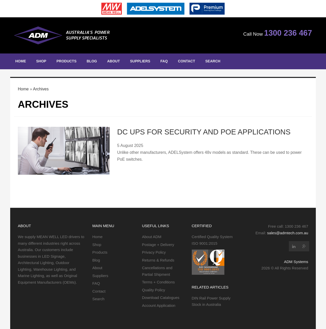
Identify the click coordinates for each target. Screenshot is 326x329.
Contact (186, 61)
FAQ (164, 61)
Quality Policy (153, 290)
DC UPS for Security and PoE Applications (204, 132)
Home (20, 61)
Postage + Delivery (158, 244)
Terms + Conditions (158, 282)
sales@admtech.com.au (287, 233)
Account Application (158, 305)
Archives (41, 89)
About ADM (151, 237)
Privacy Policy (154, 252)
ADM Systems (296, 261)
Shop (41, 61)
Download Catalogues (161, 297)
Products (67, 61)
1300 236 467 (288, 33)
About (113, 61)
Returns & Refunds (158, 260)
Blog (92, 61)
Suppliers (140, 61)
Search (212, 61)
